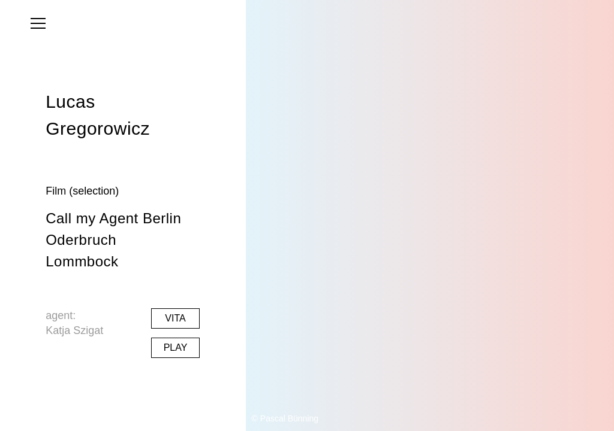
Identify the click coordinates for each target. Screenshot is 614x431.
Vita (175, 318)
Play (176, 347)
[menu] (38, 23)
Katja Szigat (74, 330)
